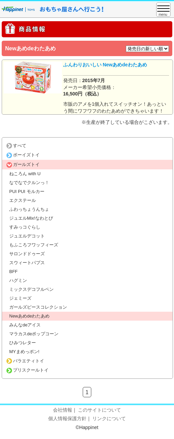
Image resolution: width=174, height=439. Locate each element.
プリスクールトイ (27, 370)
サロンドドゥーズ (27, 253)
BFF (13, 271)
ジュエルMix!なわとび (31, 218)
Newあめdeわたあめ (29, 316)
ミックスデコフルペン (31, 289)
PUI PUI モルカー (26, 191)
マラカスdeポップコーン (33, 333)
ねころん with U (25, 173)
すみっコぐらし (24, 227)
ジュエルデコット (27, 235)
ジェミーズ (20, 298)
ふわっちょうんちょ (29, 209)
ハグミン (18, 280)
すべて (16, 145)
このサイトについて (99, 410)
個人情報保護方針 (67, 418)
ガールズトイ (23, 164)
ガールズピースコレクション (38, 307)
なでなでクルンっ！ (29, 182)
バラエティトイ (25, 360)
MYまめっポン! (24, 351)
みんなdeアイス (25, 324)
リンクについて (109, 418)
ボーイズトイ (23, 154)
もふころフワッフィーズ (33, 244)
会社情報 (62, 410)
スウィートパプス (27, 262)
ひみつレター (22, 342)
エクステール (22, 200)
